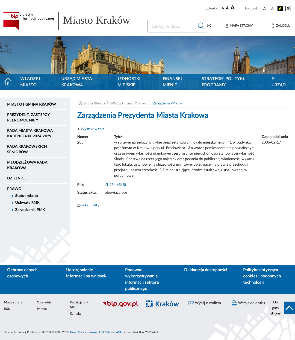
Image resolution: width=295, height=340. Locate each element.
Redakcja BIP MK (79, 305)
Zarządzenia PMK (30, 210)
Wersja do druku (248, 303)
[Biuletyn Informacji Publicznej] (120, 306)
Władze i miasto (30, 82)
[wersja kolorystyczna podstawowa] (264, 8)
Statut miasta (26, 196)
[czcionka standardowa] (222, 8)
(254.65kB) (115, 185)
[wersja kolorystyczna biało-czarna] (272, 8)
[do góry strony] (281, 308)
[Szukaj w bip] (201, 26)
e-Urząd (278, 82)
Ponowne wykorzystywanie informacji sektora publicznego (142, 279)
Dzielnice (17, 178)
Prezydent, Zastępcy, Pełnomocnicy (28, 117)
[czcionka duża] (237, 8)
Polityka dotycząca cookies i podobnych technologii (262, 276)
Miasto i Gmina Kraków (31, 104)
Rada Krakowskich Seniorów (27, 149)
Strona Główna (94, 103)
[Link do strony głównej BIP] (72, 21)
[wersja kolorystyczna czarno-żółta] (280, 8)
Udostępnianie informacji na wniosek (86, 273)
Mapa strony (13, 302)
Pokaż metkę (90, 205)
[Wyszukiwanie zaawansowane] (209, 26)
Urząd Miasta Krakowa (76, 82)
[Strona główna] (10, 82)
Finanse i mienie (172, 82)
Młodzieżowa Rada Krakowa (27, 165)
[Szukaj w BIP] (172, 26)
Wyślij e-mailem (205, 303)
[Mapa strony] (239, 25)
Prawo (14, 189)
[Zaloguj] (281, 25)
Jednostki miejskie (129, 82)
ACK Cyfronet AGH (110, 332)
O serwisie (44, 302)
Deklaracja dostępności (205, 270)
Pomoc (42, 309)
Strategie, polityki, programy (223, 82)
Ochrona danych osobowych (22, 273)
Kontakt (75, 313)
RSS (7, 309)
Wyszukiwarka (92, 129)
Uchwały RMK (27, 203)
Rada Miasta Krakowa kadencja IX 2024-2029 (30, 133)
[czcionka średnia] (227, 8)
